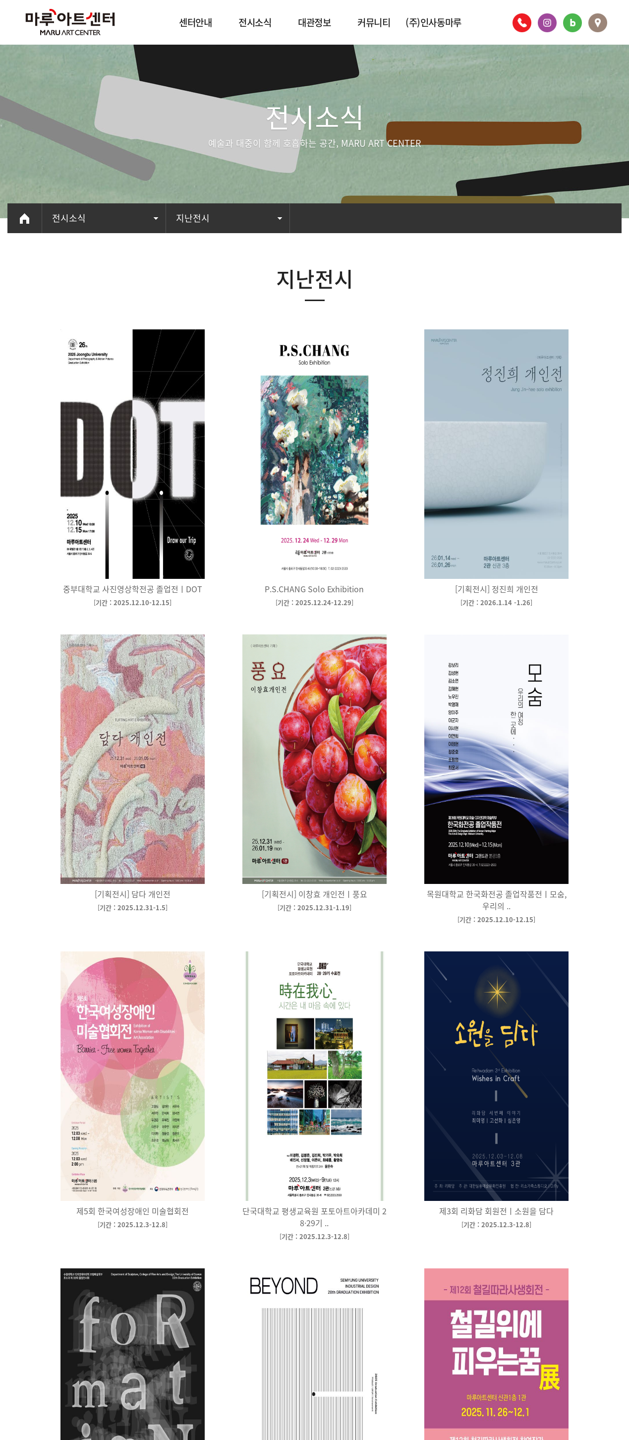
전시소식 (254, 22)
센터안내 (195, 22)
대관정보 (314, 22)
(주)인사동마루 (433, 22)
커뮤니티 (373, 22)
